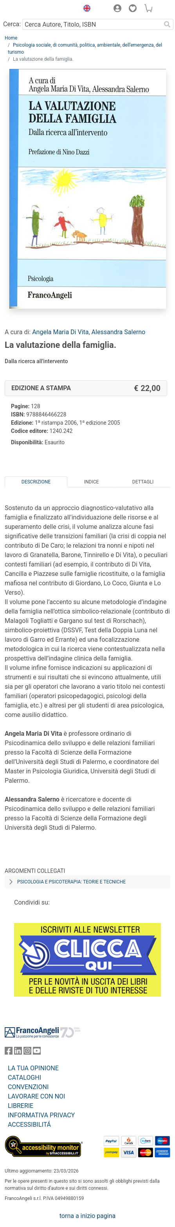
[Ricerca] (167, 24)
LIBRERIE (20, 1105)
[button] (85, 9)
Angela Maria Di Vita (60, 332)
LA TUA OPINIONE (33, 1068)
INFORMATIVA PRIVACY (41, 1115)
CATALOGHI (24, 1077)
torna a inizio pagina (87, 1216)
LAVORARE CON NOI (36, 1096)
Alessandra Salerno (119, 332)
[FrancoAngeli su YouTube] (37, 1052)
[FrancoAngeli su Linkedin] (18, 1052)
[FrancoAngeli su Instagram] (27, 1052)
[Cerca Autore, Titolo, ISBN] (91, 24)
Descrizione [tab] (36, 482)
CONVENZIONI (28, 1087)
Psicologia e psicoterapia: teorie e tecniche (71, 882)
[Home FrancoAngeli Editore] (31, 9)
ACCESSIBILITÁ (29, 1124)
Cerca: (12, 24)
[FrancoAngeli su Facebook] (9, 1052)
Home (11, 38)
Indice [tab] (91, 482)
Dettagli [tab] (142, 482)
